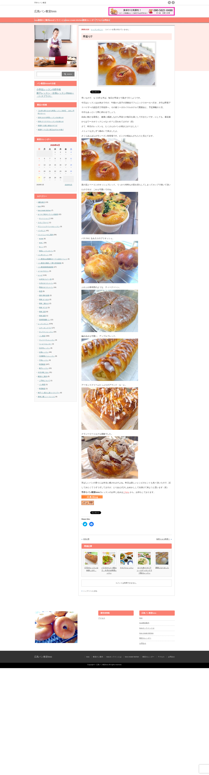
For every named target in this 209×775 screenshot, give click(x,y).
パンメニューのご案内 (45, 235)
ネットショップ (44, 218)
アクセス (99, 20)
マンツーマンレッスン (47, 340)
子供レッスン (43, 360)
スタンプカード (43, 222)
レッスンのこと (97, 29)
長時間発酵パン (44, 320)
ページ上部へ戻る (206, 600)
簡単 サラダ (43, 307)
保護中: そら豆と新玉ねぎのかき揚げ (51, 129)
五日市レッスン (44, 348)
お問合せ (106, 20)
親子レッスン (43, 368)
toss (36, 20)
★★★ (41, 238)
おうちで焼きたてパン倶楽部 (48, 214)
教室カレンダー (88, 20)
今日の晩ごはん (43, 372)
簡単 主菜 (42, 311)
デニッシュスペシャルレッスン (49, 226)
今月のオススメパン (46, 283)
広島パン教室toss (45, 11)
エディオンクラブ (45, 328)
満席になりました (162, 568)
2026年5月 (68, 185)
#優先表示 (41, 202)
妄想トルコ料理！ (163, 539)
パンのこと (42, 230)
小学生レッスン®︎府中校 (49, 89)
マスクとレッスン (127, 568)
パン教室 (42, 336)
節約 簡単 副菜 (44, 295)
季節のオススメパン (46, 287)
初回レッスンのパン (46, 251)
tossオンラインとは (57, 20)
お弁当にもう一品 (45, 279)
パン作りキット (43, 255)
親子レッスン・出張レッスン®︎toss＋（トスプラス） (55, 94)
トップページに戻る (90, 591)
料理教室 (42, 364)
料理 (40, 291)
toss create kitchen (74, 20)
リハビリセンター (45, 344)
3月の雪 (86, 539)
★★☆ (41, 243)
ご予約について (44, 380)
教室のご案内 (43, 20)
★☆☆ (41, 247)
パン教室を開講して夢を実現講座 (49, 263)
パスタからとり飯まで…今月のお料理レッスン (109, 570)
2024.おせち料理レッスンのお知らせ (51, 117)
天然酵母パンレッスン (47, 356)
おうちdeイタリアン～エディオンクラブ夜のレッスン (144, 570)
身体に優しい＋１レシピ (46, 396)
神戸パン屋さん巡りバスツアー (49, 393)
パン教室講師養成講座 (45, 267)
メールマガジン (43, 271)
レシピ (40, 275)
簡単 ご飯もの (44, 303)
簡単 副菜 (42, 316)
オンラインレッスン (46, 332)
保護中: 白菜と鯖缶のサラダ (47, 125)
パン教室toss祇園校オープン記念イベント (52, 259)
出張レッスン (43, 352)
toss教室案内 (144, 623)
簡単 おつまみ (44, 299)
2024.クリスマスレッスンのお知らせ (51, 121)
